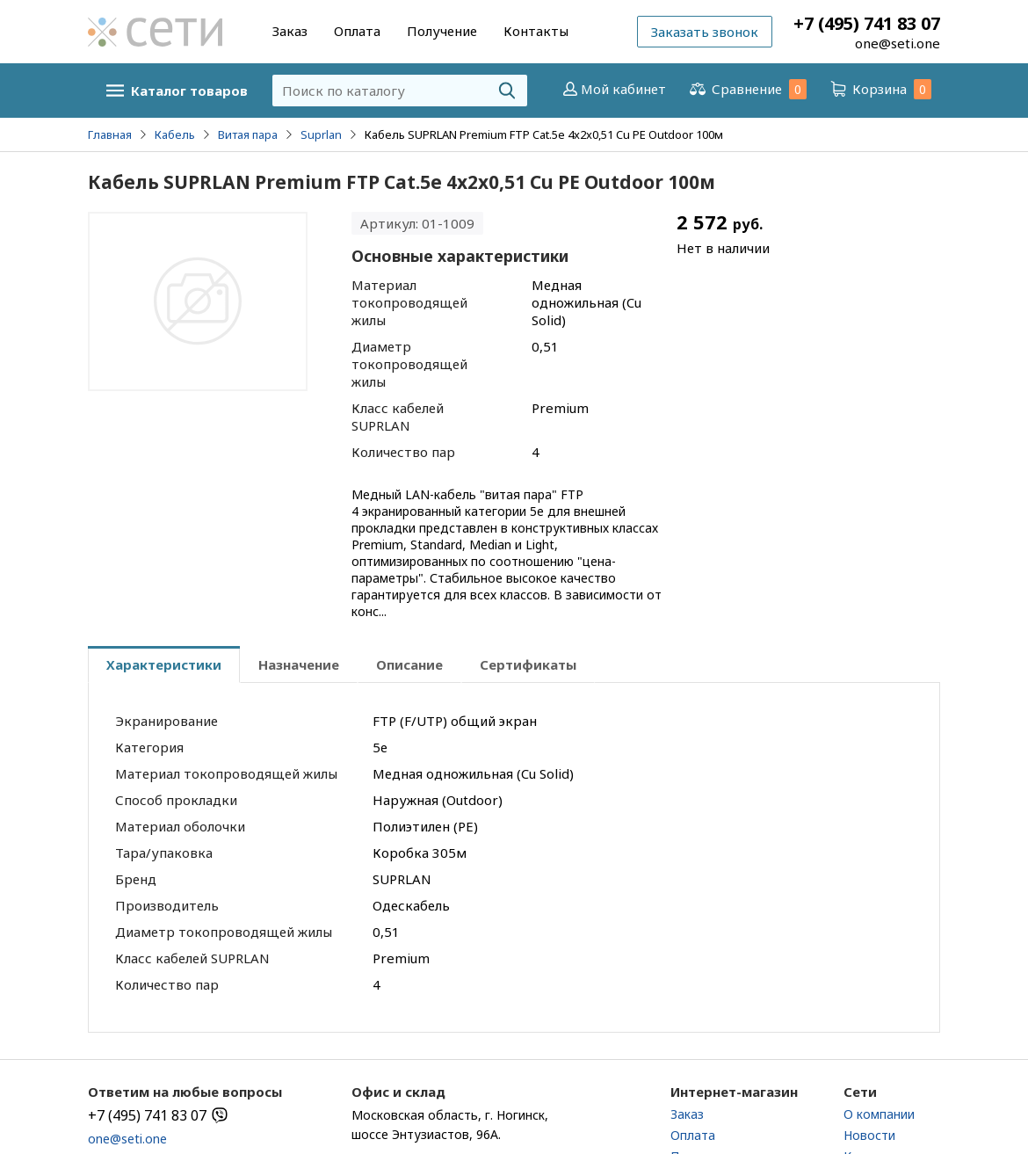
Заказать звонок (704, 31)
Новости (869, 1135)
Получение (442, 31)
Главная (110, 134)
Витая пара (248, 134)
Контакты (535, 31)
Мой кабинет (613, 88)
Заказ (290, 31)
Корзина (879, 89)
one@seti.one (897, 43)
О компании (879, 1114)
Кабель (175, 134)
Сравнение (747, 89)
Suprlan (321, 134)
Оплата (357, 31)
